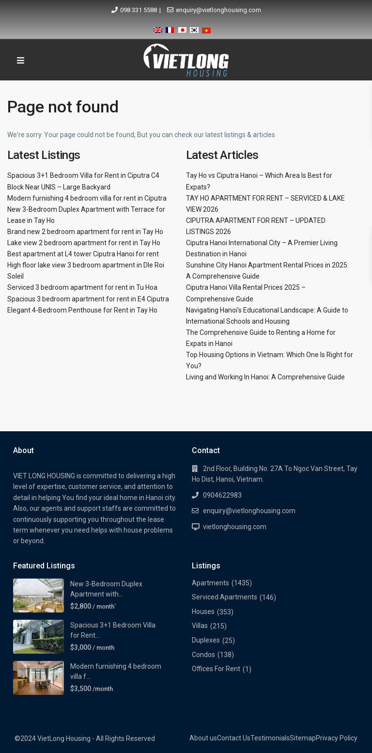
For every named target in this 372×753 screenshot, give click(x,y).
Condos (203, 655)
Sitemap (303, 738)
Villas (200, 625)
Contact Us (233, 738)
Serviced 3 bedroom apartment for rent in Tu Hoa (82, 287)
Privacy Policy (336, 738)
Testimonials (270, 738)
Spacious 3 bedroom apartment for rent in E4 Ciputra (88, 299)
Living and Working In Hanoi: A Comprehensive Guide (265, 377)
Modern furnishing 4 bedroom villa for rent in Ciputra (87, 198)
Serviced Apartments (224, 597)
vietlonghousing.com (234, 527)
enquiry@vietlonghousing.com (218, 10)
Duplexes (206, 640)
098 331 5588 (138, 10)
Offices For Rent (216, 669)
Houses (203, 611)
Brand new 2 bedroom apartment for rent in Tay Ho (85, 231)
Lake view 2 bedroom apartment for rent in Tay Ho (83, 243)
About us (203, 738)
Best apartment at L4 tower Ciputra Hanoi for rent (83, 254)
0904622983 (222, 495)
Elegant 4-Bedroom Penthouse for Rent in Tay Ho (82, 310)
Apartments (210, 583)
